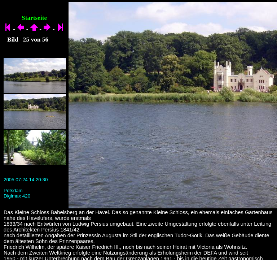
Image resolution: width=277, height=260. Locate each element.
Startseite (34, 17)
